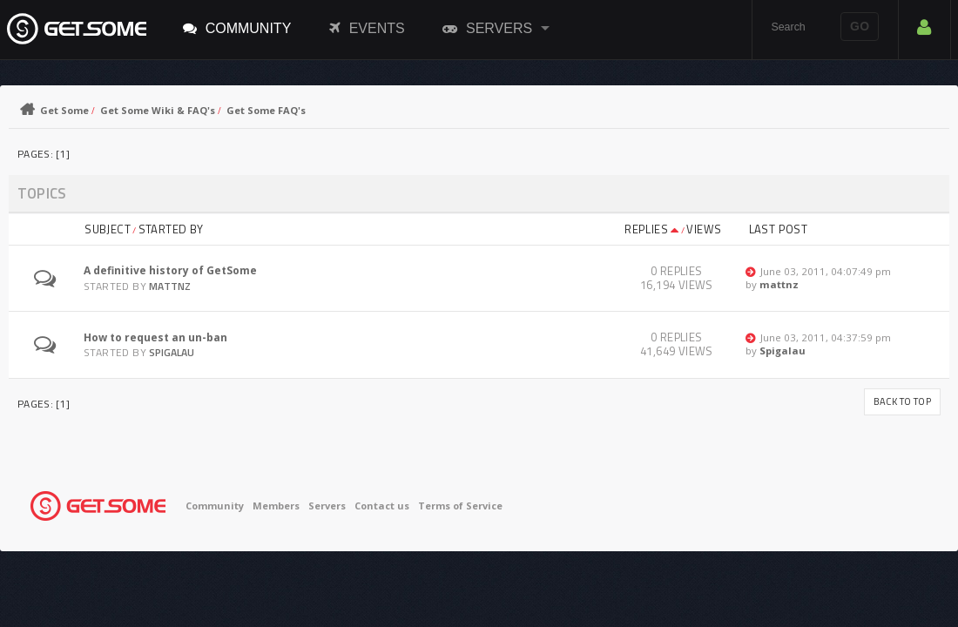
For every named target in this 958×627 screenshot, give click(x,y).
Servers (487, 28)
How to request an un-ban (155, 337)
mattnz (170, 286)
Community (237, 28)
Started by (171, 229)
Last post (778, 229)
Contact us (381, 505)
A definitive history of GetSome (170, 270)
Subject (107, 229)
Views (703, 229)
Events (367, 28)
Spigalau (171, 352)
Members (276, 505)
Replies (651, 229)
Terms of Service (460, 505)
